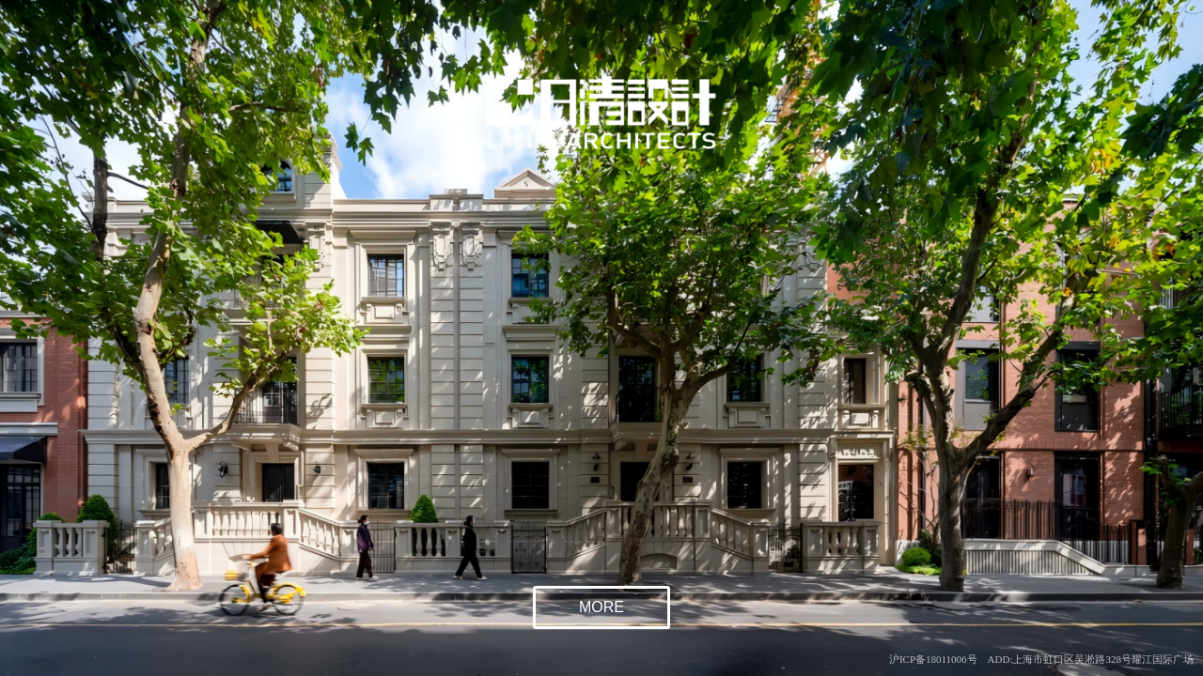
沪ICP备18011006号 (933, 659)
